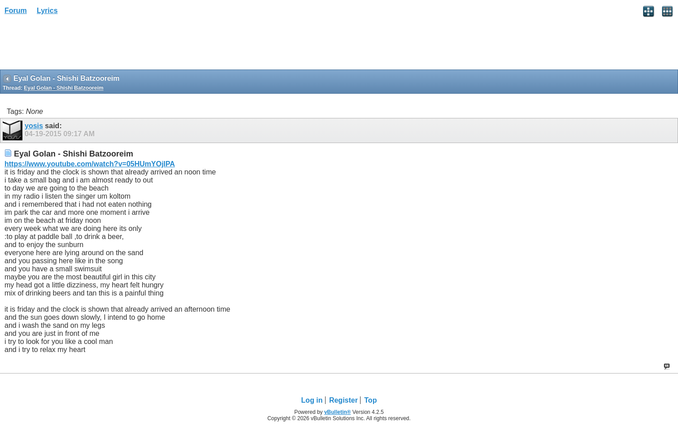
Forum (15, 10)
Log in (312, 400)
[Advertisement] (71, 45)
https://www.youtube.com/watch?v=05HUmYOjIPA (89, 164)
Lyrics (47, 10)
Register (343, 400)
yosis (34, 126)
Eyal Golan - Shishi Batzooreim (63, 88)
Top (370, 400)
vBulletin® (337, 412)
